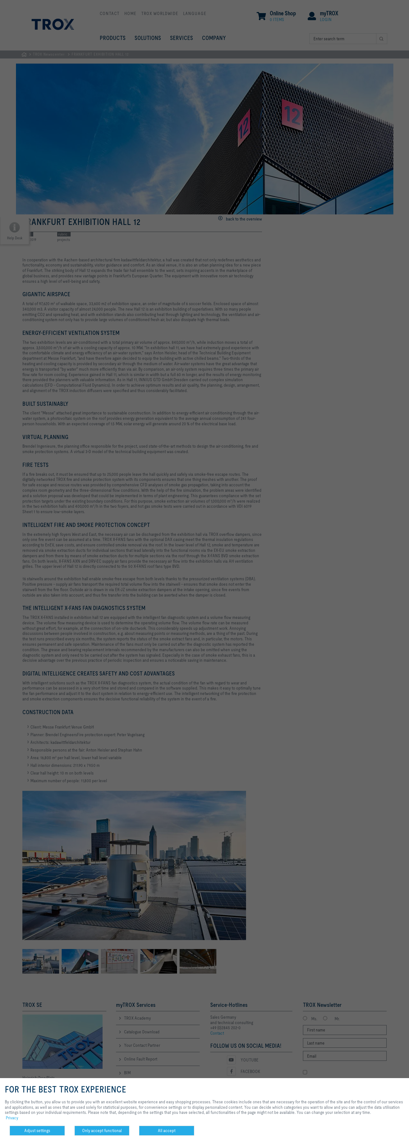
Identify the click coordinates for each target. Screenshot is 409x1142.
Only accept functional (102, 1130)
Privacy (12, 1117)
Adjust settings (37, 1130)
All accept (166, 1130)
